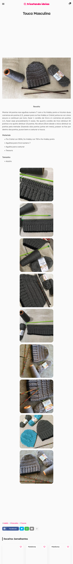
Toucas (23, 523)
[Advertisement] (34, 39)
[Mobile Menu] (3, 4)
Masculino (14, 523)
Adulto (5, 523)
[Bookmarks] (69, 4)
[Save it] (69, 19)
